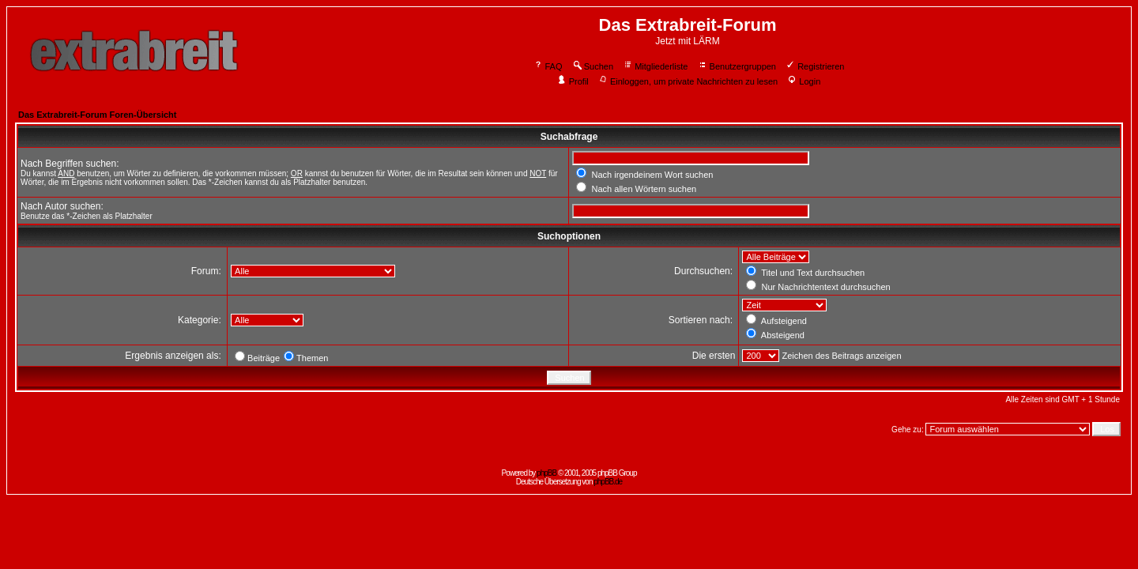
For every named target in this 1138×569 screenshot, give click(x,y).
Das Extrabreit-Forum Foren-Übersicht (97, 114)
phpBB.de (607, 481)
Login (803, 81)
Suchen (592, 66)
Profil (573, 81)
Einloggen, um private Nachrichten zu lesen (688, 81)
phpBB (546, 473)
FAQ (548, 66)
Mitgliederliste (655, 66)
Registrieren (815, 66)
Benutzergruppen (737, 66)
